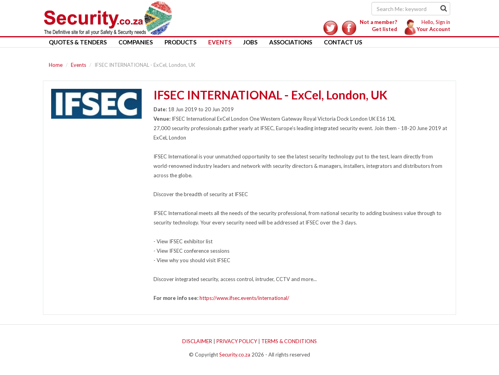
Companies (135, 42)
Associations (290, 42)
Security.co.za (234, 354)
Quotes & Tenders (78, 42)
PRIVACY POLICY (236, 341)
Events (219, 42)
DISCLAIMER (197, 341)
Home (56, 65)
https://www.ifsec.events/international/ (244, 298)
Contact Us (343, 42)
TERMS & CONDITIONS (289, 341)
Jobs (250, 42)
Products (180, 42)
